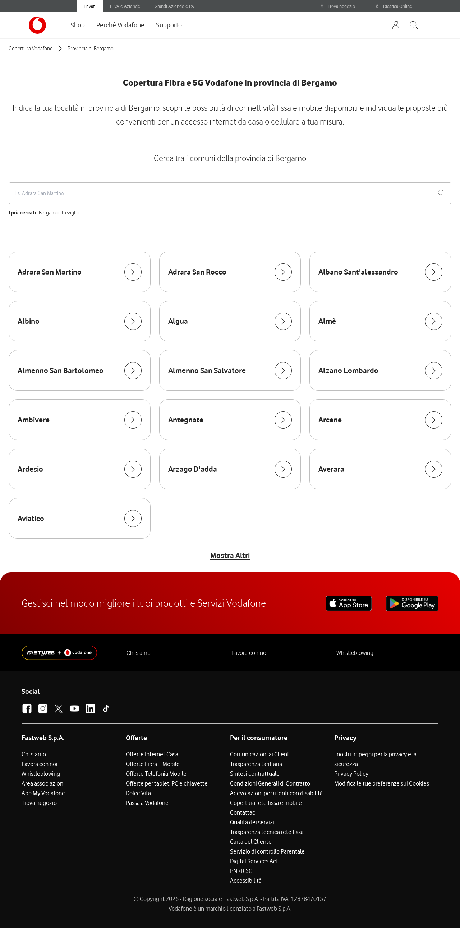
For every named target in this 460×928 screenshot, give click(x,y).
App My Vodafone (43, 793)
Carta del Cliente (251, 841)
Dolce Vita (138, 793)
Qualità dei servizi (252, 822)
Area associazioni (43, 783)
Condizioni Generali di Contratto (270, 783)
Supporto (169, 25)
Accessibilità (246, 880)
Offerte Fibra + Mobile (153, 764)
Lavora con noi (249, 652)
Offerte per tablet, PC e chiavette (167, 783)
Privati (90, 6)
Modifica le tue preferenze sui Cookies (381, 783)
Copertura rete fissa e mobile (266, 802)
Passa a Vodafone (147, 802)
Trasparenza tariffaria (256, 764)
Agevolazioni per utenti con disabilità (276, 793)
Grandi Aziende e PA (174, 6)
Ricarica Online (394, 6)
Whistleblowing (354, 652)
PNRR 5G (241, 870)
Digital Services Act (254, 861)
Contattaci (243, 812)
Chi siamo (138, 652)
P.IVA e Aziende (125, 6)
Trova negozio (337, 6)
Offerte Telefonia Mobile (156, 773)
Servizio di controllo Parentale (267, 851)
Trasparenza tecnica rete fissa (267, 832)
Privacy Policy (351, 773)
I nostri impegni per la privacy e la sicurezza (375, 759)
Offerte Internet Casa (152, 754)
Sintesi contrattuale (255, 773)
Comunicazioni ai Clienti (260, 754)
